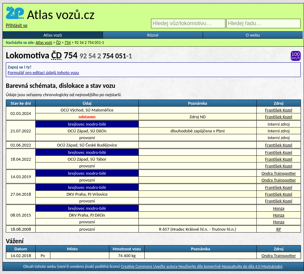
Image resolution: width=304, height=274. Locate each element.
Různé (152, 35)
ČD (58, 42)
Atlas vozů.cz (61, 14)
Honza (278, 208)
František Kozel (278, 110)
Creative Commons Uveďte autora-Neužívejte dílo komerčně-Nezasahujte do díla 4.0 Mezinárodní (201, 266)
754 (67, 42)
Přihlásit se (16, 25)
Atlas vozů (53, 35)
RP (278, 229)
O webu (253, 35)
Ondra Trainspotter (278, 173)
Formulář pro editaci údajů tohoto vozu (43, 72)
